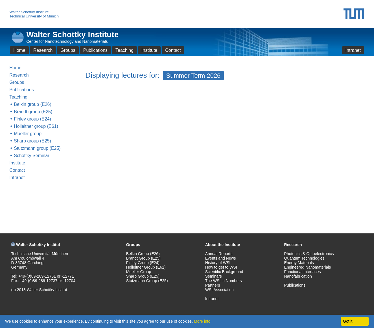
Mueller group (27, 133)
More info (202, 321)
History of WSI (217, 262)
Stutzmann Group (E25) (147, 280)
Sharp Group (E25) (142, 276)
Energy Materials (299, 262)
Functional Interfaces (302, 271)
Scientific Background (224, 271)
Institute (149, 50)
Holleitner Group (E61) (146, 267)
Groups (67, 50)
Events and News (220, 258)
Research (43, 50)
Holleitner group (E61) (36, 126)
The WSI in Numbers (223, 280)
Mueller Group (138, 271)
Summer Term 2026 (193, 75)
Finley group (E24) (32, 119)
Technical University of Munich (34, 16)
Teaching (124, 50)
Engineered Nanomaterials (307, 267)
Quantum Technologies (304, 258)
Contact (173, 50)
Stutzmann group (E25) (37, 148)
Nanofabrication (298, 276)
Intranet (353, 50)
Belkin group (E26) (32, 104)
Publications (95, 50)
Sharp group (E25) (32, 141)
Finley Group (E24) (142, 262)
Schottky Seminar (31, 155)
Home (19, 50)
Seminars (213, 276)
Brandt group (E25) (33, 111)
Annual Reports (219, 253)
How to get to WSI (221, 267)
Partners (212, 285)
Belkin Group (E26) (143, 253)
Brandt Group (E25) (143, 258)
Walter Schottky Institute (29, 12)
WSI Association (219, 289)
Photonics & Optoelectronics (309, 253)
